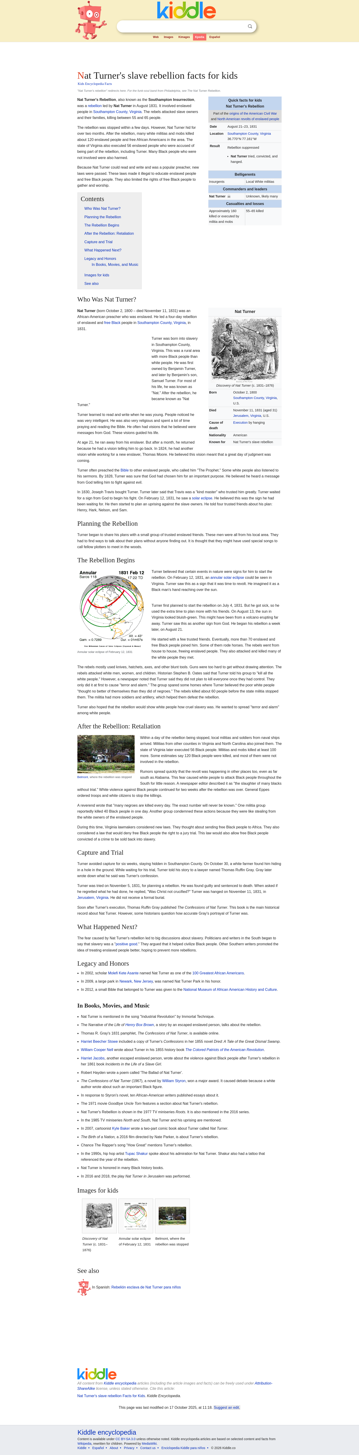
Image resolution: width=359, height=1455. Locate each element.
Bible (124, 470)
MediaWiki (149, 1443)
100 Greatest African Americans (218, 973)
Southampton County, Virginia (249, 133)
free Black (112, 323)
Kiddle (82, 1448)
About (114, 1448)
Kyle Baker (121, 1128)
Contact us (148, 1448)
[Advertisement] (179, 54)
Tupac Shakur (136, 1154)
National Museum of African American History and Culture (230, 990)
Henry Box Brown (139, 1025)
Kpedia (199, 37)
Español (214, 37)
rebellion (95, 106)
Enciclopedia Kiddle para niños (183, 1448)
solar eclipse (202, 498)
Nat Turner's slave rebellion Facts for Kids (111, 1396)
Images (168, 37)
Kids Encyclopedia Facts (95, 84)
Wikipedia (85, 1443)
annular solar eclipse (227, 577)
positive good (126, 944)
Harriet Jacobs (93, 1058)
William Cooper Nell (97, 1050)
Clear (241, 26)
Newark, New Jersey (136, 981)
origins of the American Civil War (253, 113)
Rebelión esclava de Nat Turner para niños (146, 1287)
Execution (240, 422)
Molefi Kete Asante (123, 973)
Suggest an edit (226, 1407)
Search (250, 26)
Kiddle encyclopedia (120, 1383)
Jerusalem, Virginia (247, 416)
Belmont (82, 777)
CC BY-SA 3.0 (125, 1439)
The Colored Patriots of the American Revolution (224, 1050)
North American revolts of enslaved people (248, 119)
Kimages (184, 37)
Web (156, 37)
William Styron (173, 1081)
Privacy (129, 1448)
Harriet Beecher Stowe (99, 1041)
